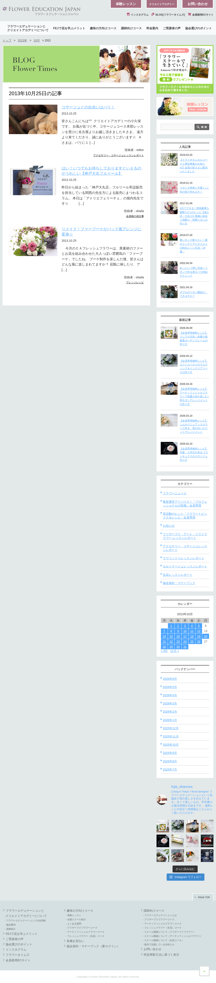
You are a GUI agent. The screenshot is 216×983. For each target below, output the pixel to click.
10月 (37, 40)
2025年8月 (170, 761)
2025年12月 (171, 728)
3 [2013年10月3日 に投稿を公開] (185, 625)
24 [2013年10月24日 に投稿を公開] (185, 641)
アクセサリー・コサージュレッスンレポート (118, 155)
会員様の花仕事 (135, 216)
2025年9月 (170, 753)
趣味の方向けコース (103, 28)
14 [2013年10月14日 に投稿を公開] (164, 636)
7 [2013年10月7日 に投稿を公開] (164, 631)
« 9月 (164, 651)
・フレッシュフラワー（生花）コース (84, 936)
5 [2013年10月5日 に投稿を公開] (199, 625)
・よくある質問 (73, 923)
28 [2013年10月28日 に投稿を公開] (164, 646)
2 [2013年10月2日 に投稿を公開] (178, 625)
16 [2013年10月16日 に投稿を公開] (178, 636)
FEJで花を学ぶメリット (69, 28)
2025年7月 (170, 769)
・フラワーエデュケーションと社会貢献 (25, 920)
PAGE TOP (204, 897)
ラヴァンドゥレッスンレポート (183, 558)
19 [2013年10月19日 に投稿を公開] (199, 636)
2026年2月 (170, 711)
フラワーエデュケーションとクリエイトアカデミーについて (28, 28)
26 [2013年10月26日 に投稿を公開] (199, 641)
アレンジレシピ (135, 282)
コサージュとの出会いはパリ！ (88, 107)
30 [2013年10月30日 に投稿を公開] (178, 646)
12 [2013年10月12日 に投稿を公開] (199, 631)
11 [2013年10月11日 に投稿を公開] (192, 631)
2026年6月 (170, 678)
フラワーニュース (174, 493)
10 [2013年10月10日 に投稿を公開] (185, 631)
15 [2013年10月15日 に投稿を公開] (171, 636)
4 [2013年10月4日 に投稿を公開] (192, 625)
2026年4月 (170, 695)
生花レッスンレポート (177, 574)
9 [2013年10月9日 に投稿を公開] (178, 631)
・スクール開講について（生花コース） (163, 940)
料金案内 (152, 28)
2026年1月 (170, 720)
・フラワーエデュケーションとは (159, 915)
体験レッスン (126, 4)
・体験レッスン (73, 915)
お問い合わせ (198, 4)
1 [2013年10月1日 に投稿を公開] (171, 625)
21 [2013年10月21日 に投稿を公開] (164, 641)
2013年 (22, 40)
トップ (7, 40)
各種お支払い (75, 941)
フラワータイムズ (17, 954)
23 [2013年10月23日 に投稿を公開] (178, 641)
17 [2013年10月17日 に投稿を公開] (185, 636)
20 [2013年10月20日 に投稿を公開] (205, 636)
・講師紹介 (10, 929)
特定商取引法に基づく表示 (161, 954)
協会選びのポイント (198, 28)
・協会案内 (10, 924)
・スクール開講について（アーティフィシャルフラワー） (172, 936)
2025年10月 (171, 744)
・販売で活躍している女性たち (158, 944)
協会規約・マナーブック (179, 583)
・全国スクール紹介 (75, 919)
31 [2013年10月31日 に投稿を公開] (185, 646)
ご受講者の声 (172, 28)
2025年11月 (171, 736)
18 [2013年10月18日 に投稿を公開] (192, 636)
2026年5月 (170, 687)
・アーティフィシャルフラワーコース (84, 932)
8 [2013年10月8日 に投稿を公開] (171, 631)
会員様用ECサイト (200, 14)
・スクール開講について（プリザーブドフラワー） (168, 932)
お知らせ (169, 525)
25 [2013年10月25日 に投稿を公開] (192, 641)
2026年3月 (170, 703)
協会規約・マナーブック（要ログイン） (93, 946)
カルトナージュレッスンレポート (185, 566)
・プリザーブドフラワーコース (81, 927)
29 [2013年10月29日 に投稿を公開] (171, 646)
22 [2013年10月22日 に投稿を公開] (171, 641)
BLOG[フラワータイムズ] (168, 14)
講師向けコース (131, 28)
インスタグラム (137, 14)
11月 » (174, 651)
